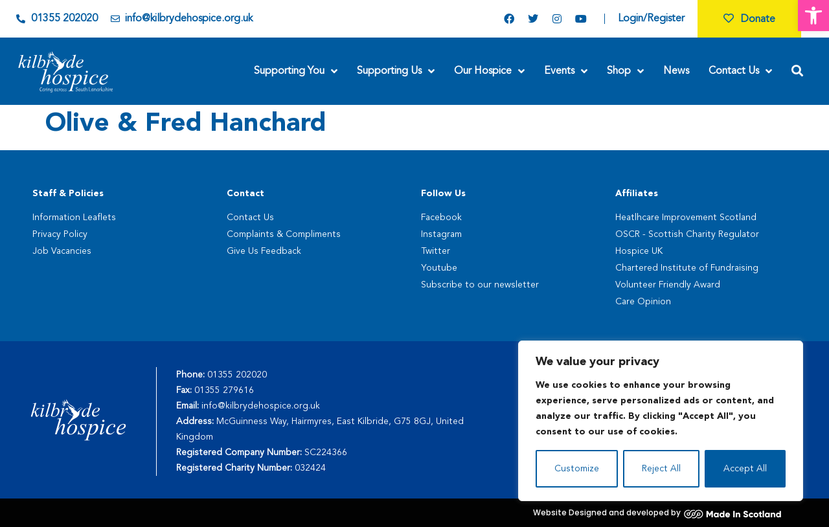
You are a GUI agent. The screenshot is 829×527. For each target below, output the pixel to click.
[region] (660, 421)
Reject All (661, 468)
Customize (576, 468)
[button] (813, 15)
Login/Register (651, 19)
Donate (749, 19)
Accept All (745, 468)
